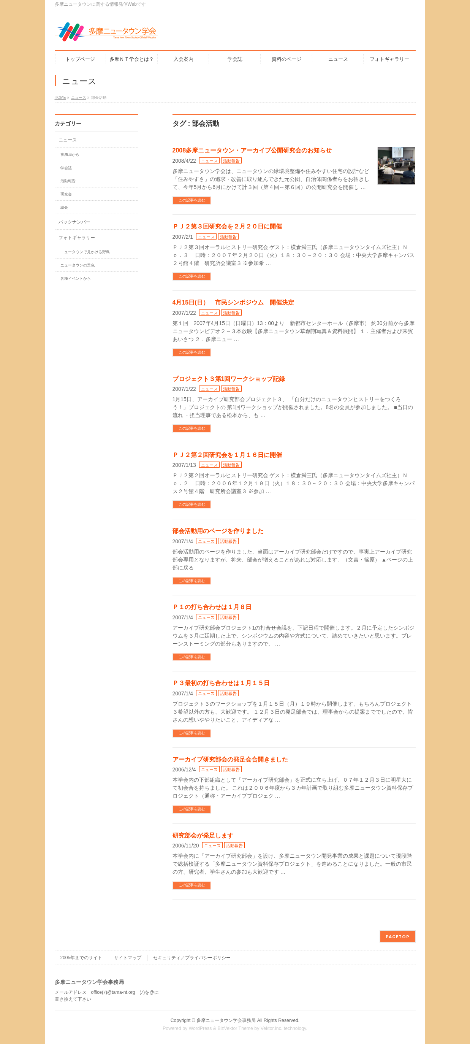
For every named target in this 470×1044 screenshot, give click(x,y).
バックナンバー (74, 222)
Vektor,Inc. (272, 1028)
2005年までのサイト (81, 957)
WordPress (200, 1028)
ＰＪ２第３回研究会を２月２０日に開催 (227, 226)
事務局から (69, 154)
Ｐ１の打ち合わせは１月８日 (212, 607)
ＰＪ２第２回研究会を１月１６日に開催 (227, 455)
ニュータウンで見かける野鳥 (85, 252)
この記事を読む (192, 200)
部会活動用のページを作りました (218, 531)
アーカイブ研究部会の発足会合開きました (230, 759)
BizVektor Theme (235, 1028)
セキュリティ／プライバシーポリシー (192, 957)
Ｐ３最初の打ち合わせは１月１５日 (221, 683)
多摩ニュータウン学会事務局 (226, 1020)
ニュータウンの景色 (77, 265)
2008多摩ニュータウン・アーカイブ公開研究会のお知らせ (252, 150)
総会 (64, 207)
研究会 (66, 194)
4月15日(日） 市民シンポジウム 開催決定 (233, 302)
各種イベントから (75, 278)
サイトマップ (127, 957)
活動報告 (231, 161)
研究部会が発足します (202, 835)
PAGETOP (398, 936)
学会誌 (66, 168)
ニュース (209, 161)
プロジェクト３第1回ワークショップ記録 (228, 379)
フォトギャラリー (77, 237)
